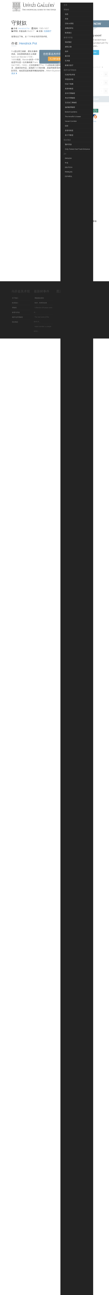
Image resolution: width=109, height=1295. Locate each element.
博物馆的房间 (39, 298)
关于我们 (15, 298)
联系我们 (68, 33)
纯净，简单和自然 (41, 303)
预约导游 (68, 144)
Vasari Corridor (71, 121)
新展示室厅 (69, 65)
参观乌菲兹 (68, 37)
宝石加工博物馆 (71, 102)
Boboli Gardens (71, 112)
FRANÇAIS (68, 172)
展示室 (67, 56)
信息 (66, 14)
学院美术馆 (69, 79)
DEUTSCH (68, 167)
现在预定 (68, 42)
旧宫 (66, 126)
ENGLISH (68, 158)
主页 (65, 5)
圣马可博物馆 (70, 93)
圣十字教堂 (69, 135)
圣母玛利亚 (69, 130)
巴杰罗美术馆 (70, 74)
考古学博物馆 (70, 98)
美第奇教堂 (69, 88)
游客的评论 (69, 28)
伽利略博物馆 (70, 107)
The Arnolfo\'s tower (73, 116)
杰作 (66, 51)
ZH (65, 154)
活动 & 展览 (69, 23)
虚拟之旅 (68, 46)
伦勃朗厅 (47, 31)
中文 (66, 163)
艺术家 (67, 60)
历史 (66, 19)
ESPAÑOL (68, 176)
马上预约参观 (56, 59)
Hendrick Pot (24, 28)
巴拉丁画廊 (69, 84)
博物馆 (66, 9)
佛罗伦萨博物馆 (70, 70)
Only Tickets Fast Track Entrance (77, 149)
